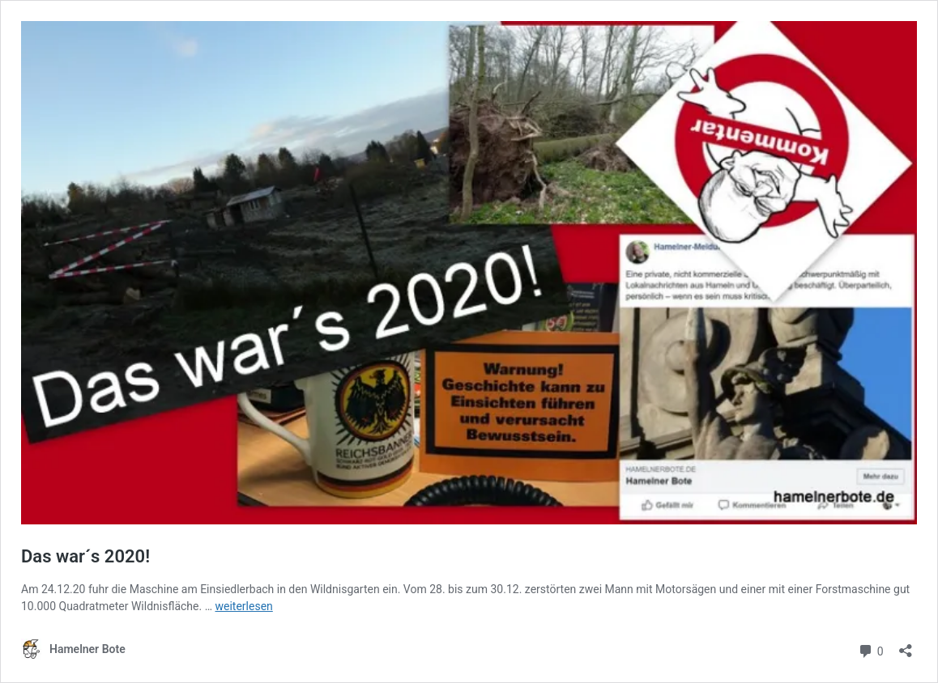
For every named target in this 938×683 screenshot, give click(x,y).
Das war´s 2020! (85, 556)
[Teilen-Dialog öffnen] (905, 645)
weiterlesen (243, 606)
